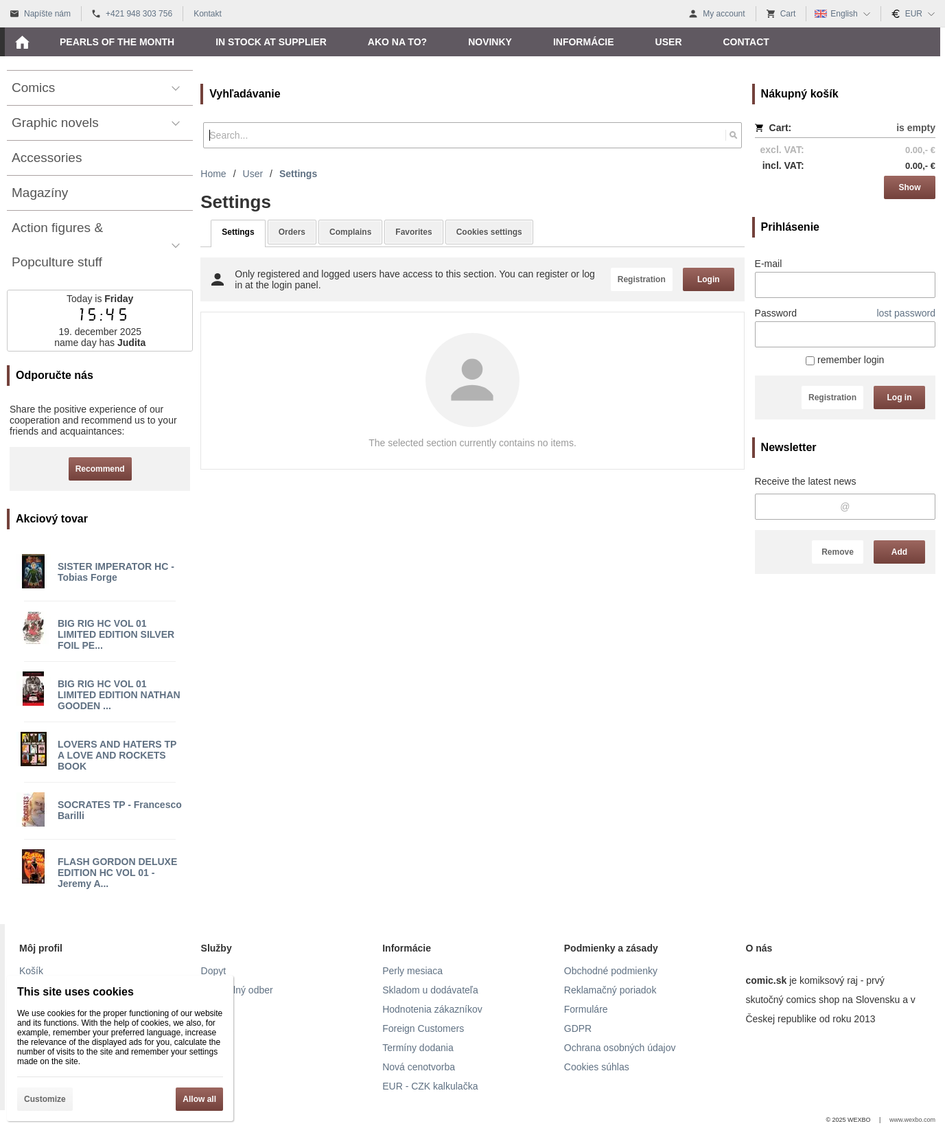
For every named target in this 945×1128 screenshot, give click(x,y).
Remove (837, 552)
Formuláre (586, 1009)
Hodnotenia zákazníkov (432, 1009)
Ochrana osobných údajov (620, 1047)
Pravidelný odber (237, 990)
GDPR (578, 1028)
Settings (238, 232)
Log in (899, 397)
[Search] (733, 135)
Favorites (413, 232)
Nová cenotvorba (418, 1066)
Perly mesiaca (412, 970)
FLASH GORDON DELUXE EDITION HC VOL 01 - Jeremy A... (117, 872)
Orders (292, 232)
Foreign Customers (423, 1028)
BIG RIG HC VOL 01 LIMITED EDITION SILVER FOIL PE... (116, 634)
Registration (832, 397)
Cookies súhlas (596, 1066)
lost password (905, 313)
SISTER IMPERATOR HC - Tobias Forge (116, 572)
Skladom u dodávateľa (430, 990)
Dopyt (213, 970)
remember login (845, 359)
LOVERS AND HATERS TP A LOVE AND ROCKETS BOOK (117, 755)
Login (708, 279)
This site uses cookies (75, 992)
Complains (350, 232)
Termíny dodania (418, 1047)
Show (910, 187)
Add (899, 552)
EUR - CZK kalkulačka (430, 1086)
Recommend (100, 469)
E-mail (768, 263)
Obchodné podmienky (610, 970)
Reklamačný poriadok (610, 990)
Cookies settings (489, 232)
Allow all (199, 1099)
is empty (915, 127)
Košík (31, 970)
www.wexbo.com (912, 1119)
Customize (45, 1099)
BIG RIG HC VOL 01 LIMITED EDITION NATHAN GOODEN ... (119, 694)
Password (776, 313)
